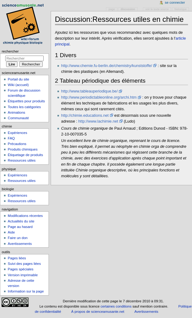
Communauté (18, 118)
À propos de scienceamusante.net (97, 311)
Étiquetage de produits (25, 155)
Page (112, 9)
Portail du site (18, 79)
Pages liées (17, 258)
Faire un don (17, 238)
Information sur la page (26, 291)
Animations (16, 112)
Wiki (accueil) (18, 85)
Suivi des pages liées (24, 263)
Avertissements (20, 243)
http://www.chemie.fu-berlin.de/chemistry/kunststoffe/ (106, 66)
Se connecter (175, 2)
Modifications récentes (25, 216)
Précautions (17, 144)
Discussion (128, 9)
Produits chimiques (22, 149)
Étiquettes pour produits (26, 101)
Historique (180, 9)
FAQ (11, 138)
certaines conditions (115, 306)
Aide (11, 232)
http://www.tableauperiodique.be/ (89, 91)
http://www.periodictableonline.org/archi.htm (98, 97)
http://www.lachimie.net (98, 121)
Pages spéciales (20, 269)
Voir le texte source (157, 9)
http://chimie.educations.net (84, 115)
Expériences (17, 133)
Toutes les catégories (24, 107)
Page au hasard (20, 227)
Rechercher (10, 51)
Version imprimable (22, 275)
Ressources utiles (21, 160)
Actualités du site (21, 221)
